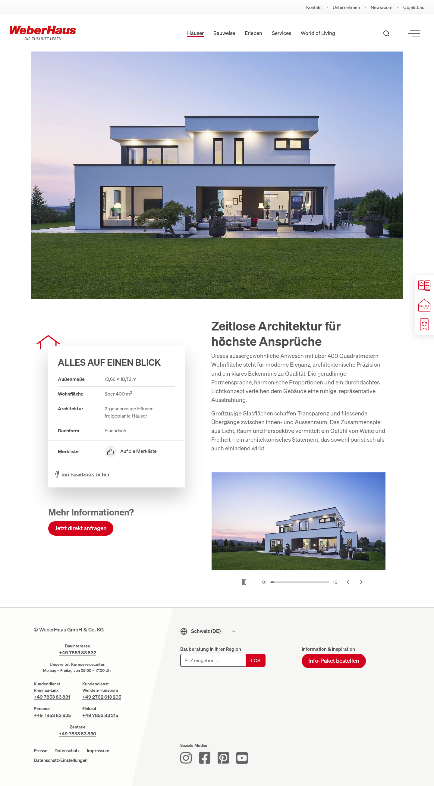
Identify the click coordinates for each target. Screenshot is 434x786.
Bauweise (224, 33)
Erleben (253, 33)
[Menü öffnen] (414, 33)
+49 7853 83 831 (52, 697)
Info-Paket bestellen (333, 661)
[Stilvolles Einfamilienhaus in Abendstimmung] (298, 521)
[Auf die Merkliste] (140, 451)
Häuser (195, 33)
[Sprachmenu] (213, 631)
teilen (85, 474)
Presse (40, 750)
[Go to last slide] (348, 582)
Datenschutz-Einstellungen (60, 760)
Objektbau (413, 7)
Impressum (98, 750)
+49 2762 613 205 (101, 697)
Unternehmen (346, 7)
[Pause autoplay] (244, 582)
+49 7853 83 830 (77, 733)
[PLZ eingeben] (213, 660)
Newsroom (381, 7)
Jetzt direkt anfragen (81, 528)
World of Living (318, 33)
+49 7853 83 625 (52, 715)
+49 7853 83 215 (100, 715)
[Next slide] (361, 582)
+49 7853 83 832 (77, 652)
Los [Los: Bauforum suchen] (255, 660)
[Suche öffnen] (386, 33)
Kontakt (314, 7)
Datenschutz (67, 750)
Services (281, 33)
